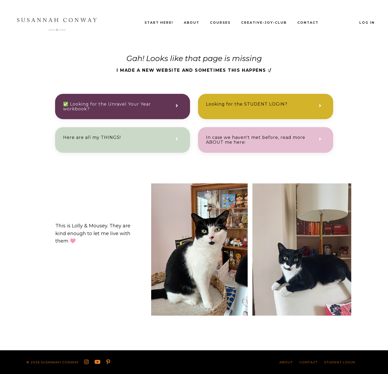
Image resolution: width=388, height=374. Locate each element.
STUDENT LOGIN (339, 362)
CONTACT (308, 23)
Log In (367, 23)
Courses (220, 23)
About (191, 23)
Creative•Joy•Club (264, 23)
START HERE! (159, 23)
